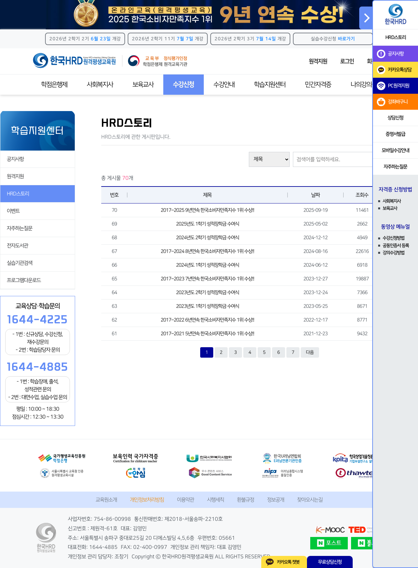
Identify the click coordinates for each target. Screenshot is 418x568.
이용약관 (185, 500)
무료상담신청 (330, 562)
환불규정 (245, 500)
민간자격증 (318, 84)
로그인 (347, 61)
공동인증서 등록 (396, 245)
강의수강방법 (393, 252)
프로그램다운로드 (24, 280)
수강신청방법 (393, 238)
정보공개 (275, 500)
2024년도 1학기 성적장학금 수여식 (207, 265)
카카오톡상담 (394, 70)
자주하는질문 (19, 228)
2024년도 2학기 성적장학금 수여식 (207, 237)
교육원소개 (106, 500)
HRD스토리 (18, 194)
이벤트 (13, 211)
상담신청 (395, 118)
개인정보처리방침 (147, 500)
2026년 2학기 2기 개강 (85, 38)
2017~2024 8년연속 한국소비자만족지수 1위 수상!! (207, 251)
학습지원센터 (269, 84)
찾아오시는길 (310, 500)
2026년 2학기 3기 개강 (250, 38)
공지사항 (15, 159)
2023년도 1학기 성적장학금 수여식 (207, 306)
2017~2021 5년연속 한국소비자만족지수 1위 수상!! (207, 333)
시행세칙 (215, 500)
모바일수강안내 (395, 150)
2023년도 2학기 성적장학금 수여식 (207, 292)
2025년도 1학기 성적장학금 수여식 (207, 224)
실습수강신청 (333, 38)
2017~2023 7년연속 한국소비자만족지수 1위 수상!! (207, 279)
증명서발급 (395, 134)
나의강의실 (364, 84)
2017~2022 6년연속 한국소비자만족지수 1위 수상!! (207, 320)
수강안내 (224, 84)
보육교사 (143, 84)
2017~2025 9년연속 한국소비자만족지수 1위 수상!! (207, 210)
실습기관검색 (19, 263)
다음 (310, 352)
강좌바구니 (392, 102)
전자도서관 (17, 246)
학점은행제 (54, 84)
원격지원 (318, 61)
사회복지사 (100, 84)
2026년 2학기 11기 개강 (167, 38)
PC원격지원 (393, 86)
